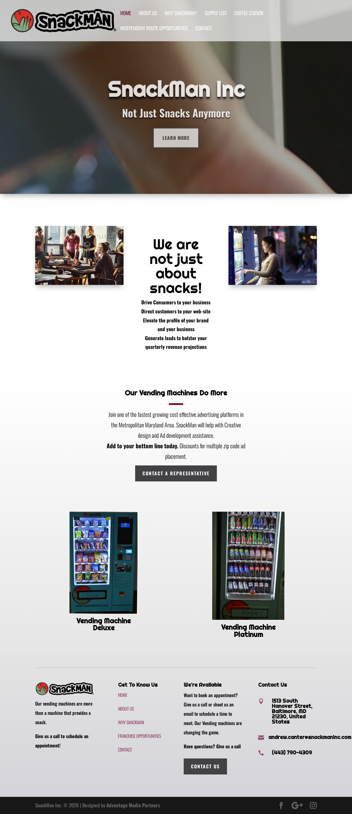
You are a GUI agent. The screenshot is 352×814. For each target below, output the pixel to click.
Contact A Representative (176, 473)
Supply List (216, 14)
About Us (148, 14)
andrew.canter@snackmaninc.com (309, 737)
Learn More (176, 148)
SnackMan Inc (176, 99)
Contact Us (205, 766)
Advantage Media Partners (133, 805)
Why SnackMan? (181, 14)
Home (125, 14)
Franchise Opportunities (139, 736)
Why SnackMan (131, 722)
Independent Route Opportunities (154, 29)
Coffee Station (248, 14)
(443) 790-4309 (292, 752)
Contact (203, 29)
